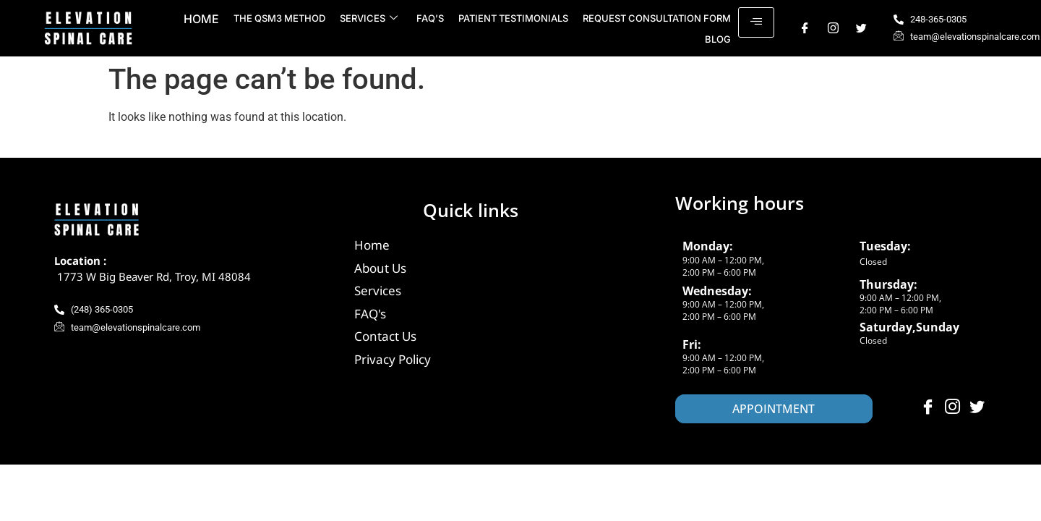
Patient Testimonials (513, 18)
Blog (718, 39)
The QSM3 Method (279, 18)
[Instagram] (833, 28)
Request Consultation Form (657, 18)
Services (369, 18)
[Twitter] (861, 28)
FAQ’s (430, 18)
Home (201, 19)
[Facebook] (805, 28)
